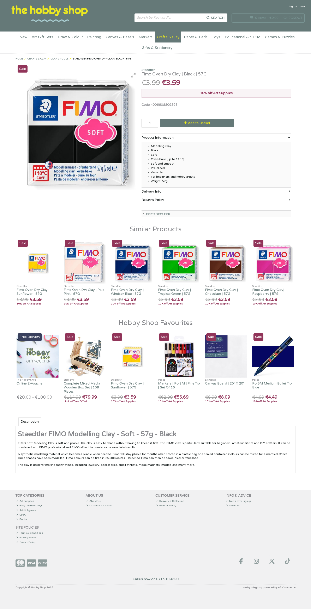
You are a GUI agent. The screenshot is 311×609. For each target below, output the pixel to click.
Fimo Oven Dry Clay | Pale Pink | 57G (84, 292)
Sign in (293, 6)
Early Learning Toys (29, 505)
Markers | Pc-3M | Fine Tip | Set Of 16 (179, 385)
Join (302, 6)
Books (21, 519)
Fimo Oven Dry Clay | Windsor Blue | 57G (127, 292)
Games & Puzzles (280, 37)
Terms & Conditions (29, 532)
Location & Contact (99, 505)
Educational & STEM (243, 37)
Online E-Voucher (30, 383)
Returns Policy (166, 505)
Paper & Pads (196, 37)
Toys (216, 37)
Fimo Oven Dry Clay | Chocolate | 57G (221, 292)
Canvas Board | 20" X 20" (224, 383)
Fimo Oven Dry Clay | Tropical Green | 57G (174, 292)
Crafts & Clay (168, 37)
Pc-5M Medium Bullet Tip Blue (272, 385)
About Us (93, 501)
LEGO (21, 514)
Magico (256, 587)
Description (30, 422)
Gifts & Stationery (157, 48)
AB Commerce (286, 587)
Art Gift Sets (42, 37)
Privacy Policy (26, 537)
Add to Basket (197, 123)
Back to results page (158, 213)
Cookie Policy (26, 542)
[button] (133, 75)
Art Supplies (25, 501)
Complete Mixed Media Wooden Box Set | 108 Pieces (82, 387)
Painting (94, 37)
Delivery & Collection (170, 501)
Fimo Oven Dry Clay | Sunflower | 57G (33, 292)
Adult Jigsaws (26, 510)
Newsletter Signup (238, 501)
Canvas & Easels (120, 37)
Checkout (292, 18)
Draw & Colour (70, 37)
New (23, 37)
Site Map (233, 505)
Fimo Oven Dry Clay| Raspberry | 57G (268, 292)
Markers (145, 37)
